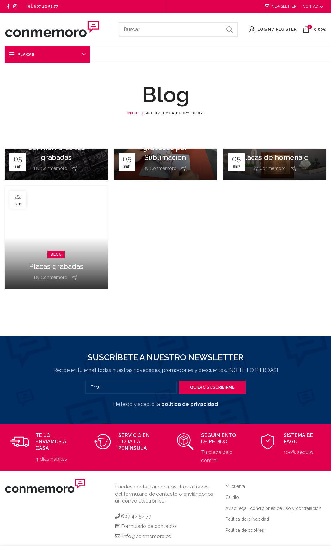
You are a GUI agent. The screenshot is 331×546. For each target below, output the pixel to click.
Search (229, 29)
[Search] (178, 29)
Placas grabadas (56, 266)
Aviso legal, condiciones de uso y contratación (273, 508)
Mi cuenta (235, 486)
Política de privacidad (247, 519)
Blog (56, 254)
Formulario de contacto (148, 526)
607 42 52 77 (46, 6)
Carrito (232, 497)
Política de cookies (244, 530)
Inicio (133, 113)
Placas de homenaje (275, 157)
